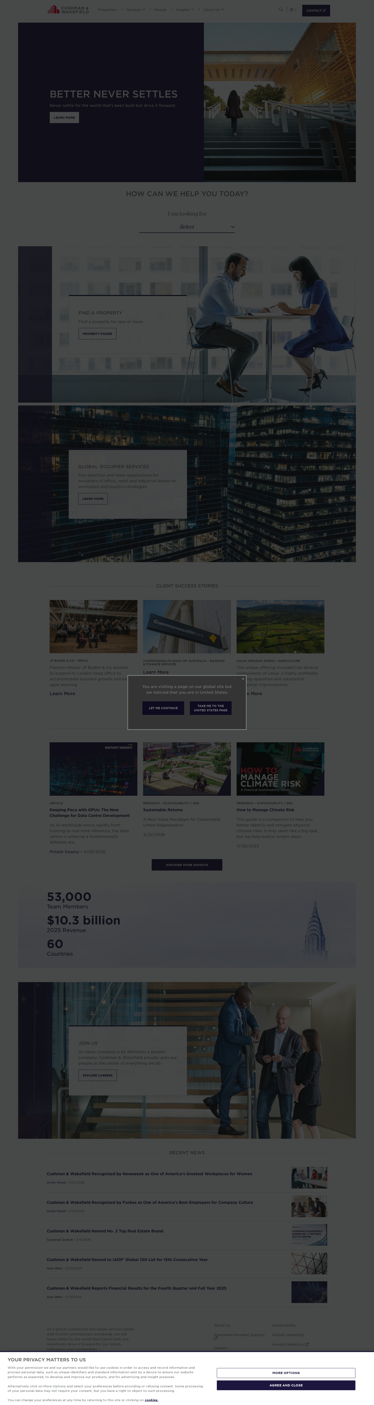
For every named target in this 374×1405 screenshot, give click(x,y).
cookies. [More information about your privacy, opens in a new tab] (151, 1400)
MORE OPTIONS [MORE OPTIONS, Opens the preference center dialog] (286, 1373)
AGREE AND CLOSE (286, 1385)
